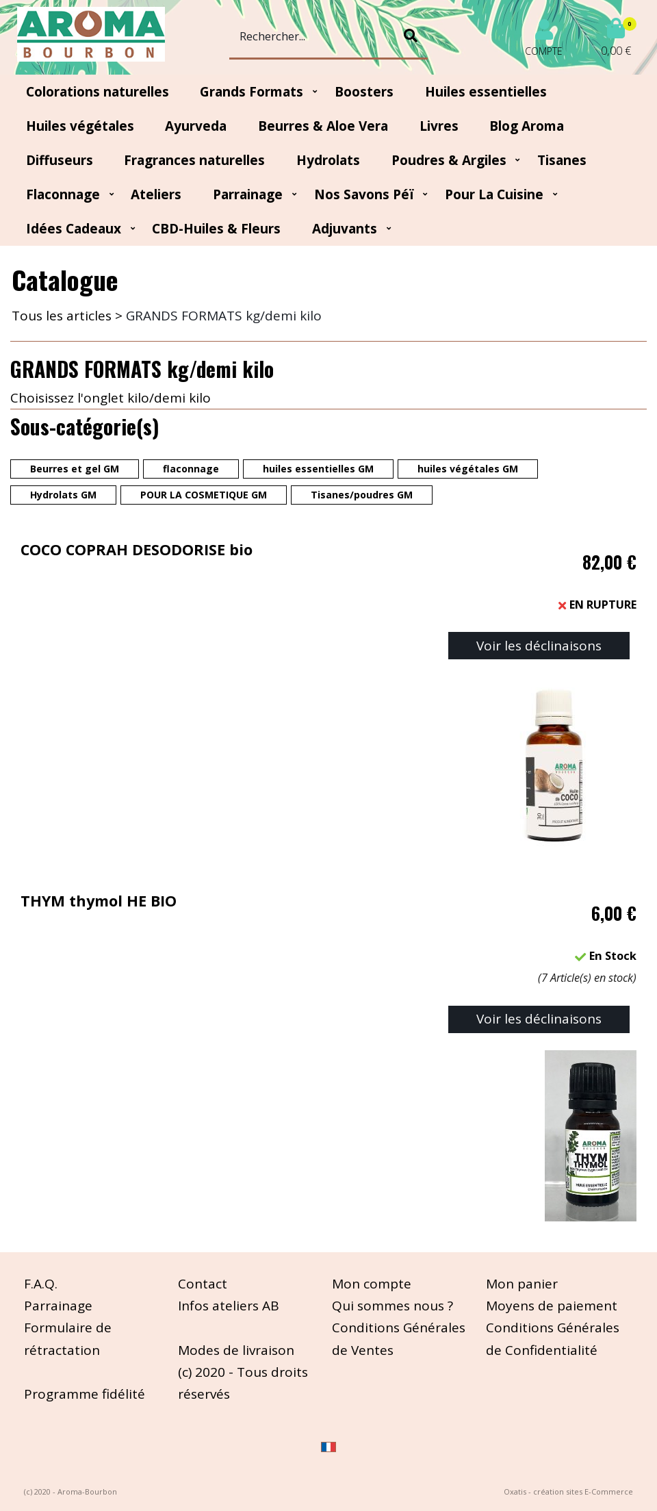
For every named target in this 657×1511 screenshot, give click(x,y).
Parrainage (248, 194)
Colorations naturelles (97, 92)
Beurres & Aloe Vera (323, 126)
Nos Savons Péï (364, 194)
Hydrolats (328, 160)
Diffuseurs (59, 160)
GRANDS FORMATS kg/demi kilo (224, 316)
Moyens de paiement (551, 1306)
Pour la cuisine (494, 194)
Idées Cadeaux (73, 229)
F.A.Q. (40, 1284)
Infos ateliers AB (228, 1306)
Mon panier (522, 1284)
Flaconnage (63, 194)
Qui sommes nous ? (392, 1306)
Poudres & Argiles (448, 160)
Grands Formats (251, 92)
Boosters (364, 92)
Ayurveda (196, 126)
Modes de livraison (236, 1350)
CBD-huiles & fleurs (216, 229)
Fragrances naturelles (194, 160)
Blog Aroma (526, 126)
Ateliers (156, 194)
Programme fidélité (84, 1394)
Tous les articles (62, 316)
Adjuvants (344, 229)
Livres (439, 126)
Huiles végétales (80, 126)
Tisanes (562, 160)
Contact (202, 1284)
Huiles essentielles (486, 92)
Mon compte (371, 1284)
